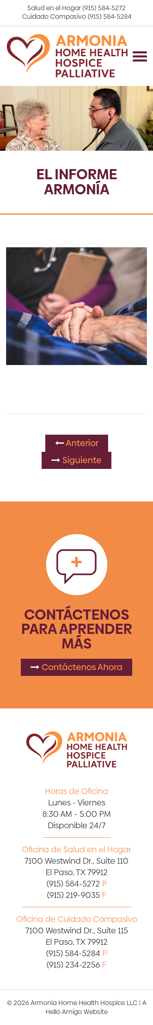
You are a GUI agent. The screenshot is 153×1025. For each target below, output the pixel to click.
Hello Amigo (64, 1011)
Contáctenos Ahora (76, 667)
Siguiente (76, 460)
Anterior (76, 443)
